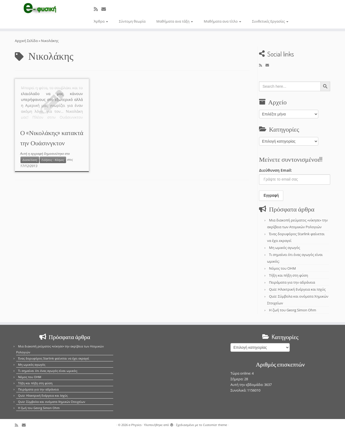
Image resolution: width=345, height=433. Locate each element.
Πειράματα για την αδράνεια (292, 282)
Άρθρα (101, 21)
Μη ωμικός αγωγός (284, 247)
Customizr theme (215, 425)
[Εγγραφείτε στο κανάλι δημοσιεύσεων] (97, 9)
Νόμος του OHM (282, 268)
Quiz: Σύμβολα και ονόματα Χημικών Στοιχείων (51, 402)
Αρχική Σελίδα (27, 40)
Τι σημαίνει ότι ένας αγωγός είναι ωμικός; (48, 371)
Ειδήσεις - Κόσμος (53, 160)
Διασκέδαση (29, 160)
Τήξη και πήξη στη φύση (288, 275)
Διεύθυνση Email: (275, 170)
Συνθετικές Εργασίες (270, 21)
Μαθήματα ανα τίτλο (222, 21)
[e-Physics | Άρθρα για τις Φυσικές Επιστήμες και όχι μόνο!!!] (40, 9)
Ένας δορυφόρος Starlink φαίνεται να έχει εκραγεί (53, 358)
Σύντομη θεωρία (132, 21)
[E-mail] (105, 9)
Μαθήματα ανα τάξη (174, 21)
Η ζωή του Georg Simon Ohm (292, 310)
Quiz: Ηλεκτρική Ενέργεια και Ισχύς (297, 289)
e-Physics (135, 425)
